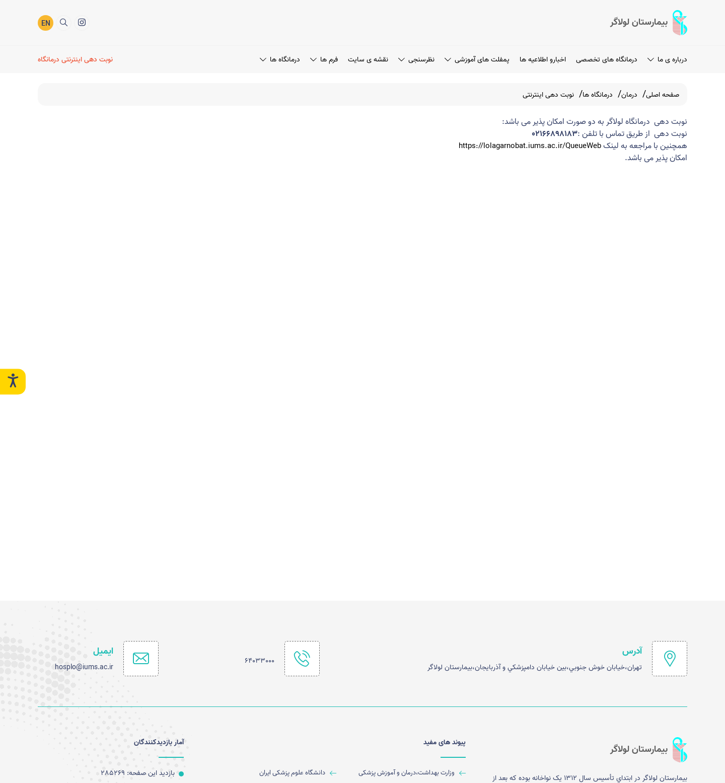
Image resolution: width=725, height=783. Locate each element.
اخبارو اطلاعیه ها (543, 59)
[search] (63, 23)
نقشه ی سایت (368, 59)
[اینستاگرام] (82, 23)
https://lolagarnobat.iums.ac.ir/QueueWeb (525, 146)
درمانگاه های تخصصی (606, 59)
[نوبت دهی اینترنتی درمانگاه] (77, 59)
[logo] (648, 22)
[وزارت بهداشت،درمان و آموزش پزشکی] (405, 773)
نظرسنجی (416, 59)
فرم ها (324, 59)
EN (45, 24)
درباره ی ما (667, 59)
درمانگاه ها (280, 59)
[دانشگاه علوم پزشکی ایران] (275, 773)
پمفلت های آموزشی (477, 59)
